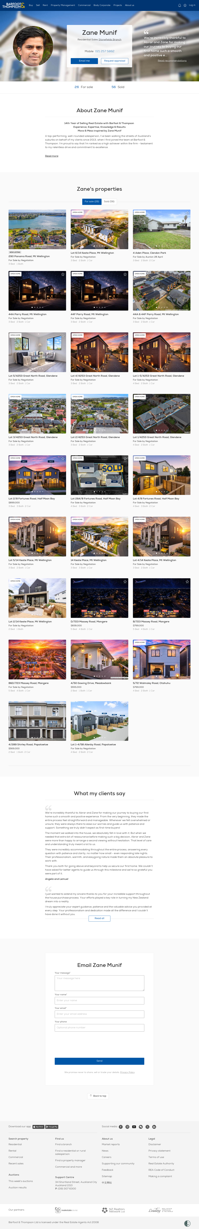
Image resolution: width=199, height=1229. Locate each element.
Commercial (84, 5)
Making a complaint (160, 1176)
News (105, 1151)
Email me (84, 61)
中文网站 (107, 1183)
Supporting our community (118, 1164)
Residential (15, 1144)
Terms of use (156, 1157)
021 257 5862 (104, 51)
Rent (45, 5)
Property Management (63, 5)
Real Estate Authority (161, 1164)
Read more (51, 156)
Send (99, 1061)
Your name (60, 995)
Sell (38, 5)
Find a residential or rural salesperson (70, 1153)
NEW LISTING (15, 252)
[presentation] (78, 1045)
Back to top (98, 1096)
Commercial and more (68, 1167)
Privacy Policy (127, 1072)
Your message (62, 973)
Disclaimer (154, 1144)
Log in (192, 5)
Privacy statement (159, 1151)
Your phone (61, 1022)
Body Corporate (102, 5)
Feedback (107, 1170)
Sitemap (107, 1176)
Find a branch (63, 1144)
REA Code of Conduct (161, 1170)
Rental (12, 1151)
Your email (60, 1008)
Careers (106, 1157)
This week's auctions (21, 1181)
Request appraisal (114, 61)
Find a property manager (70, 1161)
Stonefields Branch (110, 40)
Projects (117, 5)
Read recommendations (172, 61)
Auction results (18, 1188)
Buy (31, 5)
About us (129, 5)
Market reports (111, 1144)
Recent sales (16, 1164)
